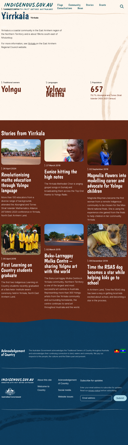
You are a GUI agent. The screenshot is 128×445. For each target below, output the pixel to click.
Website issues (65, 396)
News (80, 8)
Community (74, 4)
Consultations (64, 8)
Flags (60, 4)
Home (6, 17)
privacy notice (94, 390)
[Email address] (96, 398)
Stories (90, 4)
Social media (64, 390)
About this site (45, 380)
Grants (102, 4)
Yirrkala (32, 43)
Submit (120, 398)
